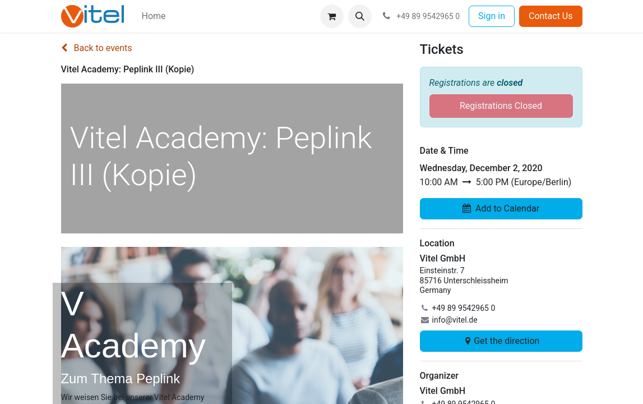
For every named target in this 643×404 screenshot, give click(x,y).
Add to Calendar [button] (500, 208)
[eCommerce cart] (332, 16)
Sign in (491, 16)
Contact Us (551, 16)
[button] (360, 16)
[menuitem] (153, 16)
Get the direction (501, 341)
